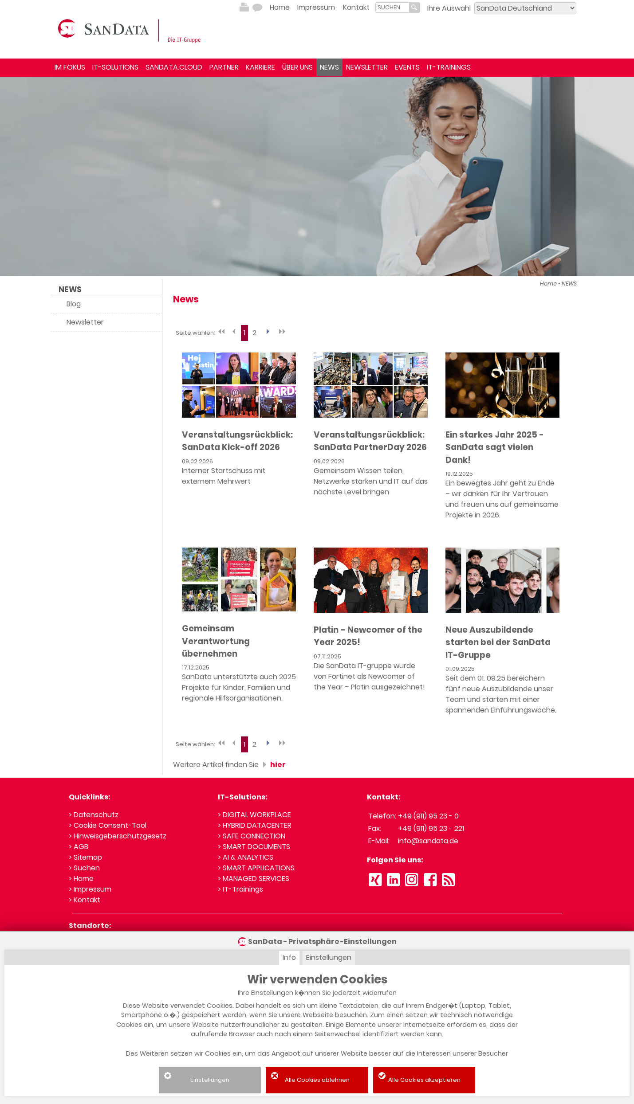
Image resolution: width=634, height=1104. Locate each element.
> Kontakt (84, 900)
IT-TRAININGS (449, 67)
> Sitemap (85, 857)
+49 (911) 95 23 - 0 (428, 816)
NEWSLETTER (367, 67)
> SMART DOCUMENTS (254, 847)
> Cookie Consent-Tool (107, 825)
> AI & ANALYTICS (245, 857)
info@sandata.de (428, 841)
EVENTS (407, 67)
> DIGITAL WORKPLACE (254, 815)
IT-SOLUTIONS (115, 67)
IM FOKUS (70, 67)
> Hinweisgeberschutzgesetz (117, 836)
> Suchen (84, 868)
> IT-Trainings (240, 889)
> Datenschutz (93, 815)
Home (280, 7)
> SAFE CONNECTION (251, 836)
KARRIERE (260, 67)
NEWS (329, 67)
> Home (81, 878)
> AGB (78, 847)
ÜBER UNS (297, 67)
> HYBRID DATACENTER (254, 825)
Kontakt (356, 7)
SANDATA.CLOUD (174, 67)
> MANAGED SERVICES (253, 878)
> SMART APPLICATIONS (256, 868)
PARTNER (224, 67)
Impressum (316, 7)
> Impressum (90, 889)
